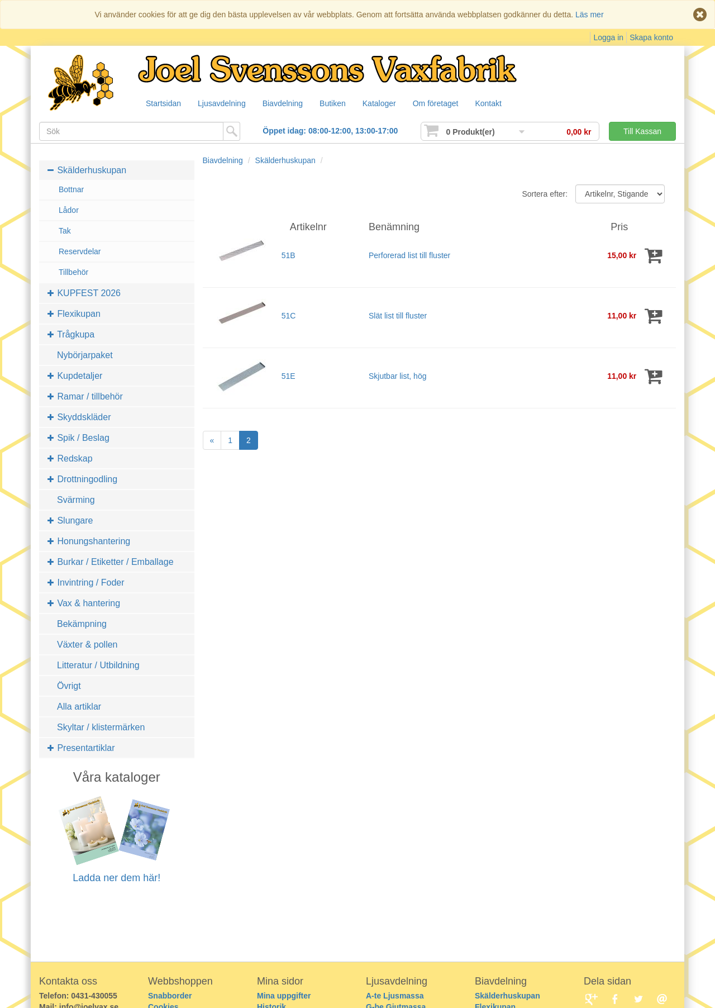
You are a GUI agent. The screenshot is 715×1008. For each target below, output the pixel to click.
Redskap (70, 458)
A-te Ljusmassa (394, 995)
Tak (65, 230)
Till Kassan (642, 131)
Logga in (608, 37)
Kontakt (502, 103)
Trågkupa (70, 334)
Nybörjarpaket (85, 355)
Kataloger (389, 103)
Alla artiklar (79, 706)
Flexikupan (74, 313)
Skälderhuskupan (86, 170)
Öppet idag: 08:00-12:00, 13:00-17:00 (330, 130)
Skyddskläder (79, 417)
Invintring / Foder (86, 582)
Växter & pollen (87, 644)
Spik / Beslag (78, 438)
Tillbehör (73, 272)
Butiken (340, 103)
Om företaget (447, 103)
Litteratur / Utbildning (98, 665)
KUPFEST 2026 (84, 293)
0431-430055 (94, 995)
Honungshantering (88, 541)
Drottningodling (82, 479)
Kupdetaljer (74, 376)
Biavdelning (288, 103)
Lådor (69, 210)
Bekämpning (82, 624)
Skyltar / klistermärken (101, 727)
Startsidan (164, 103)
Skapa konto (651, 37)
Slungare (70, 520)
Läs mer (589, 14)
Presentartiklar (81, 748)
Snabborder (170, 995)
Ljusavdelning (225, 103)
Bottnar (71, 189)
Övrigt (69, 686)
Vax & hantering (83, 603)
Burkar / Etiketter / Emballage (110, 562)
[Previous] (212, 440)
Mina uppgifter (284, 995)
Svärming (76, 500)
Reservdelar (80, 251)
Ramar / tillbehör (85, 396)
